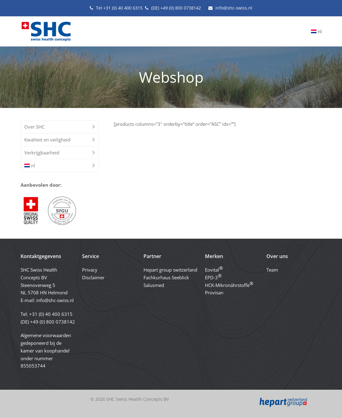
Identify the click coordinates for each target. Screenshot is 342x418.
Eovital (214, 269)
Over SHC (34, 127)
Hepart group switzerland (170, 270)
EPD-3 (213, 277)
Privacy (89, 270)
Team (272, 270)
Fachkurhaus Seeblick (166, 277)
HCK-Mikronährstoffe (229, 284)
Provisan (214, 292)
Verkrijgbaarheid (41, 152)
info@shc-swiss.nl (55, 300)
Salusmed (153, 285)
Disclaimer (93, 277)
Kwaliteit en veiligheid (47, 140)
